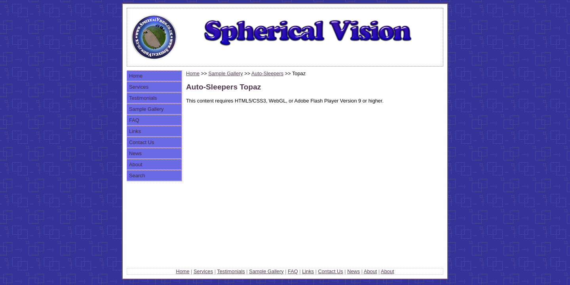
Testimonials (143, 98)
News (135, 153)
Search (137, 176)
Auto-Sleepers (267, 73)
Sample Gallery (146, 109)
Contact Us (141, 142)
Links (135, 131)
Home (135, 76)
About (135, 164)
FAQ (134, 120)
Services (138, 87)
